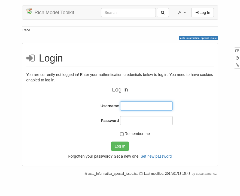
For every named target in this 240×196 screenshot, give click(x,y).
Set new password (156, 156)
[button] (181, 12)
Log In (120, 146)
